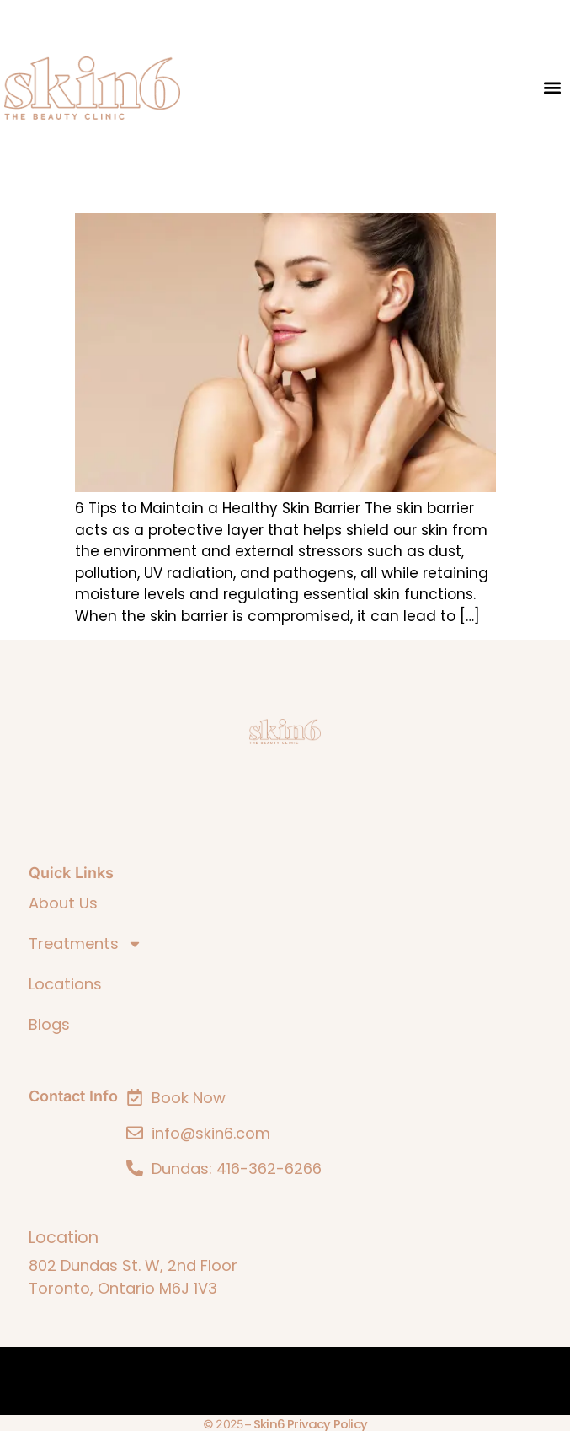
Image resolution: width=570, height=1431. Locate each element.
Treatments (85, 944)
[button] (552, 88)
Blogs (49, 1024)
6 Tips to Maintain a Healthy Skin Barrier (247, 189)
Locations (65, 983)
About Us (63, 903)
